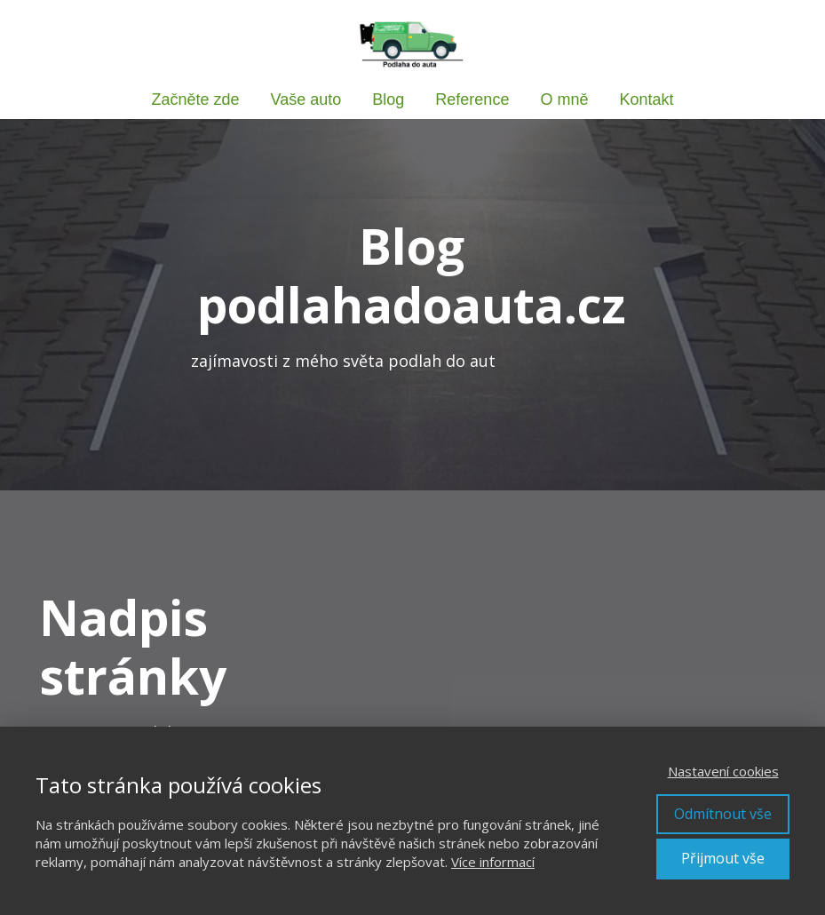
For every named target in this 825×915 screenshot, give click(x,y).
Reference (472, 99)
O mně (564, 99)
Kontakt (646, 99)
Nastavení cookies (723, 771)
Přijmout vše (723, 858)
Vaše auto (306, 99)
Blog (388, 99)
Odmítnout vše (723, 814)
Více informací (493, 862)
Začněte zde (196, 99)
